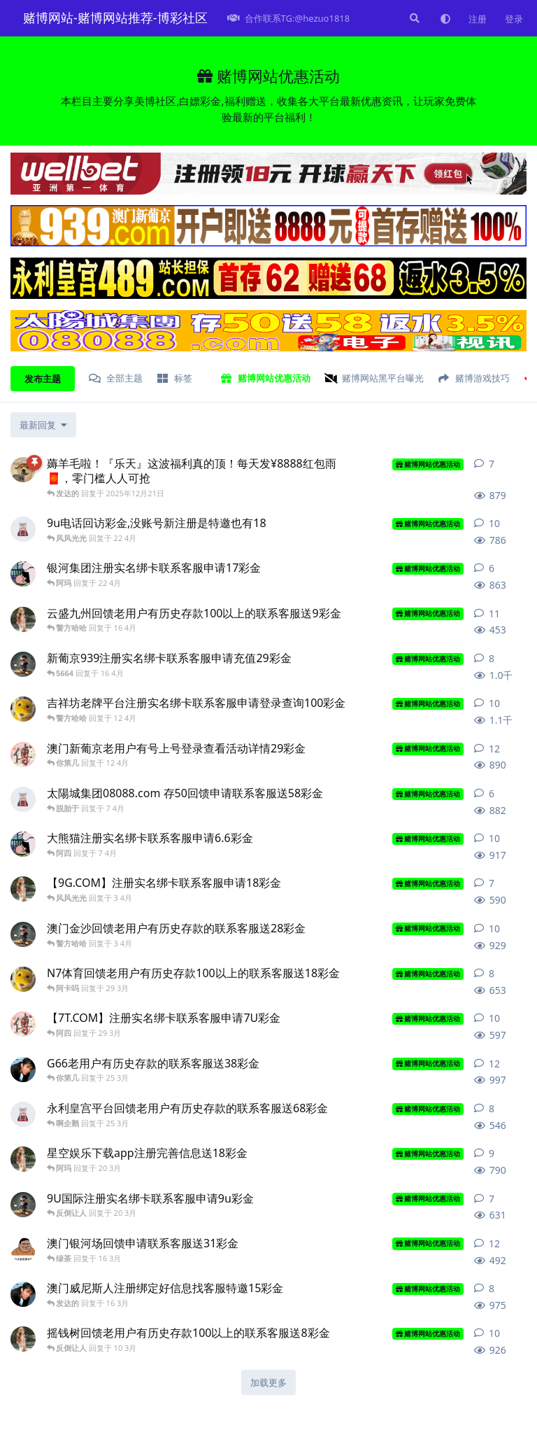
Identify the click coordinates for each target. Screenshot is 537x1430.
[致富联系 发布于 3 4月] (23, 934)
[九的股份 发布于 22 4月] (23, 529)
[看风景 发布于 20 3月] (23, 1159)
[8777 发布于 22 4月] (23, 574)
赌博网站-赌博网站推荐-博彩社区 (115, 17)
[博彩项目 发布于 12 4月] (23, 709)
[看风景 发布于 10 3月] (23, 1339)
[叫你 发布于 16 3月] (23, 1249)
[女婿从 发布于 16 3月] (23, 1294)
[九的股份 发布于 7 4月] (23, 799)
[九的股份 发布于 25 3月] (23, 1114)
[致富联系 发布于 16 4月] (23, 664)
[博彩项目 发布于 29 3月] (23, 979)
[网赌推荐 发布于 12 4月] (23, 754)
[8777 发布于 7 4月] (23, 844)
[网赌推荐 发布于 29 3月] (23, 1024)
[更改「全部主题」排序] (43, 424)
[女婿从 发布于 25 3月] (23, 1069)
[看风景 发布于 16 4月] (23, 619)
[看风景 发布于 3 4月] (23, 889)
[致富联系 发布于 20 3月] (23, 1204)
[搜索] (413, 18)
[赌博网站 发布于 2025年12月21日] (23, 469)
